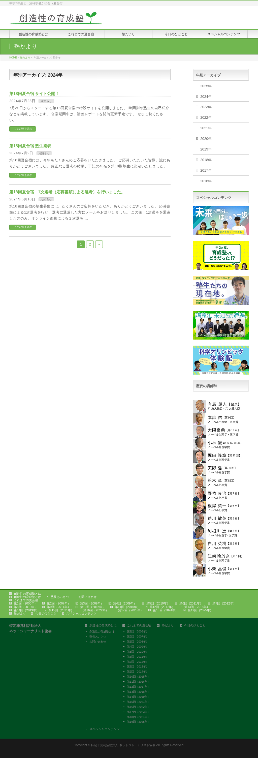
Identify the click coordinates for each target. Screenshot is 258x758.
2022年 (206, 117)
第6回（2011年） (191, 603)
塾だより (20, 613)
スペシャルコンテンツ (81, 613)
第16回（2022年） (96, 610)
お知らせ (46, 101)
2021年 (206, 128)
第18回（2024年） (165, 610)
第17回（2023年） (130, 610)
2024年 (206, 97)
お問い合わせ (87, 597)
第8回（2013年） (25, 607)
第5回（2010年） (158, 603)
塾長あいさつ (60, 597)
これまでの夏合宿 (26, 600)
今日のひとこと (46, 613)
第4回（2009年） (125, 603)
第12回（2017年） (162, 607)
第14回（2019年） (26, 610)
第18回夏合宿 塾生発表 (30, 146)
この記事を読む (23, 128)
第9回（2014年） (58, 607)
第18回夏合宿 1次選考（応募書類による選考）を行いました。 (67, 192)
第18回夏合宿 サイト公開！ (34, 94)
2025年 (206, 86)
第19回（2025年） (200, 610)
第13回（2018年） (197, 607)
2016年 (206, 181)
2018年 (206, 160)
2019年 (206, 149)
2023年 (206, 107)
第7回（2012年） (224, 603)
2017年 (206, 170)
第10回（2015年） (92, 607)
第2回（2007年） (58, 603)
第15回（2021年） (61, 610)
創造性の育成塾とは (27, 593)
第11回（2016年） (127, 607)
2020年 (206, 139)
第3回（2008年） (92, 603)
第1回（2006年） (25, 603)
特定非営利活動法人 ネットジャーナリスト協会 (123, 745)
